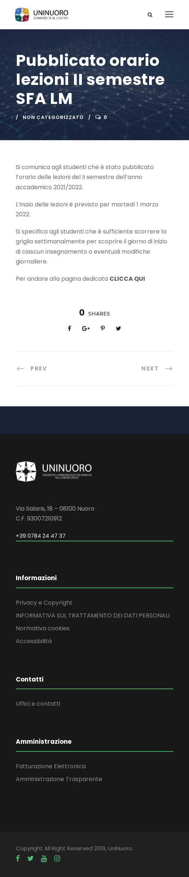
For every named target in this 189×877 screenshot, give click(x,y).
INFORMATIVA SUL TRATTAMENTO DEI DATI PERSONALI (93, 615)
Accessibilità (34, 641)
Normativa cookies (43, 628)
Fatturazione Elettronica (51, 766)
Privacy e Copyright (44, 602)
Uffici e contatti (38, 703)
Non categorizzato (53, 117)
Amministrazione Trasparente (59, 779)
